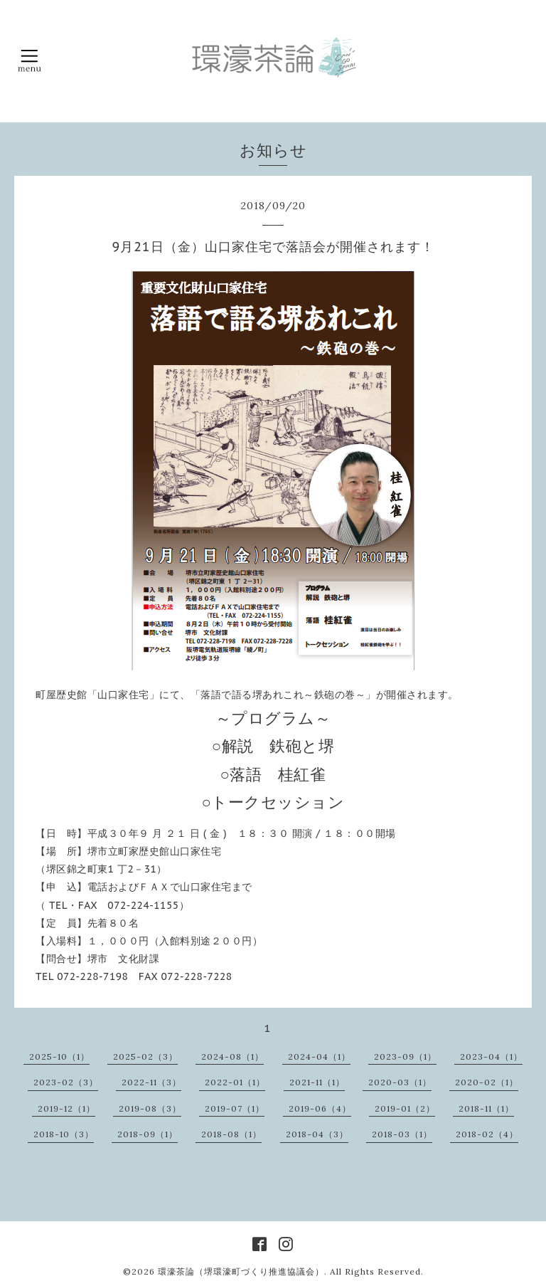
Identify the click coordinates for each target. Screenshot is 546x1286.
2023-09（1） (405, 1056)
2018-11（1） (486, 1108)
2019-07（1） (234, 1108)
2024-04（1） (319, 1056)
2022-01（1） (235, 1082)
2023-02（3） (65, 1082)
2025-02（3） (145, 1056)
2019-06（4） (320, 1108)
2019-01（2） (405, 1108)
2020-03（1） (400, 1082)
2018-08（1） (231, 1134)
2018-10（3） (63, 1134)
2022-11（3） (151, 1082)
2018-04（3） (317, 1134)
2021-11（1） (317, 1082)
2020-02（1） (486, 1082)
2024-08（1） (232, 1056)
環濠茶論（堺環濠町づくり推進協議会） (241, 1271)
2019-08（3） (150, 1108)
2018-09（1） (147, 1134)
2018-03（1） (402, 1134)
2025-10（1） (59, 1056)
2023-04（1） (491, 1056)
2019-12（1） (66, 1108)
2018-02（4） (487, 1134)
